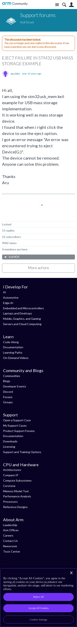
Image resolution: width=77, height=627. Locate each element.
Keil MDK (14, 256)
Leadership (10, 525)
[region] (38, 597)
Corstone (9, 486)
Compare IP (10, 475)
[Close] (71, 572)
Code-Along (11, 342)
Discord (8, 391)
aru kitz (15, 73)
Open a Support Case (17, 420)
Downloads (10, 441)
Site (57, 4)
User (71, 4)
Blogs (6, 381)
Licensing (9, 446)
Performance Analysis (17, 496)
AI (4, 292)
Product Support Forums (19, 431)
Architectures (12, 470)
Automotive (10, 297)
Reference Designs (15, 507)
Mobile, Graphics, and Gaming (22, 318)
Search (64, 4)
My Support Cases (15, 425)
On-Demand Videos (16, 358)
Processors (10, 501)
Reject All (38, 596)
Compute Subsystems (17, 480)
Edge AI (8, 303)
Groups (8, 402)
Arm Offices (11, 530)
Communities (11, 376)
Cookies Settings (38, 619)
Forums (8, 397)
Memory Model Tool (16, 491)
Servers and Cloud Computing (22, 324)
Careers (8, 535)
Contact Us (10, 540)
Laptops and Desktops (17, 313)
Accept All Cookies (38, 608)
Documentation (13, 347)
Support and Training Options (22, 452)
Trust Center (11, 551)
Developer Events (14, 386)
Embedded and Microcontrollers (23, 308)
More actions (38, 267)
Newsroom (10, 546)
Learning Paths (12, 352)
